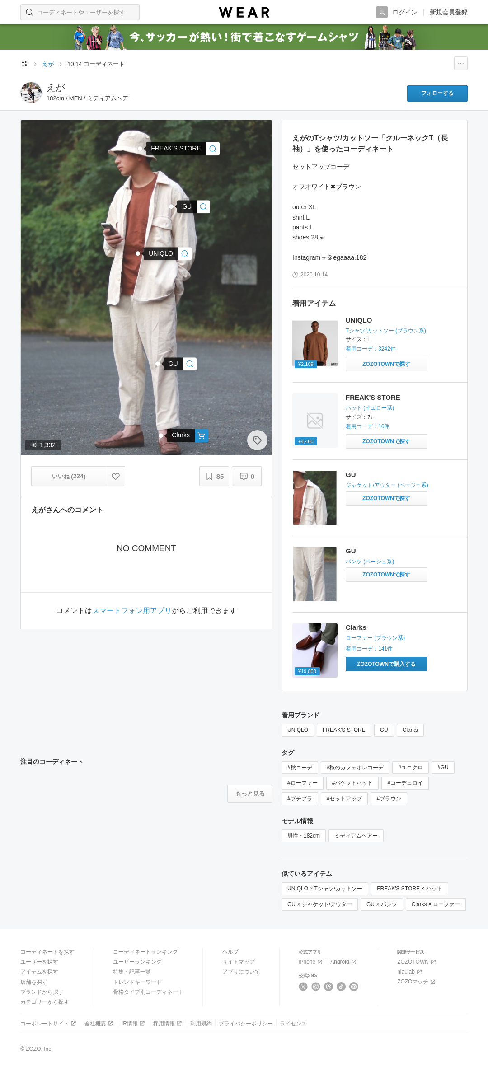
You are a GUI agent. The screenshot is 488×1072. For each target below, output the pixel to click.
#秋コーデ (299, 767)
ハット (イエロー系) (370, 408)
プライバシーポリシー (246, 1023)
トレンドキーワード (137, 982)
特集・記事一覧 (132, 972)
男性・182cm (303, 836)
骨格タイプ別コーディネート (148, 992)
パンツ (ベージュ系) (370, 561)
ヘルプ (230, 952)
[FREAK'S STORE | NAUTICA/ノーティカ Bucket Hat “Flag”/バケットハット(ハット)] (183, 148)
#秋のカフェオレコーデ (355, 767)
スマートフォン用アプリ (132, 610)
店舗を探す (33, 982)
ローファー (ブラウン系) (375, 638)
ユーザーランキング (137, 962)
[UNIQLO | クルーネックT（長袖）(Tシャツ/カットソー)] (168, 253)
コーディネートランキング (145, 952)
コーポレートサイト (49, 1023)
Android (343, 962)
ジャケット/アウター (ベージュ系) (387, 485)
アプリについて (241, 972)
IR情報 (134, 1023)
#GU (443, 767)
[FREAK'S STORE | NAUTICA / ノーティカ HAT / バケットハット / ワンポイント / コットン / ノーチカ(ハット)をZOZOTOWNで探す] (386, 441)
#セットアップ (344, 799)
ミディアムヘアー (356, 836)
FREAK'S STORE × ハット (409, 888)
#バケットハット (352, 783)
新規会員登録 (449, 12)
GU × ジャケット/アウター (319, 904)
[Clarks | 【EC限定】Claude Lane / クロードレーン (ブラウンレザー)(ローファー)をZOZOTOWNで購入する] (386, 664)
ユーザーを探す (39, 962)
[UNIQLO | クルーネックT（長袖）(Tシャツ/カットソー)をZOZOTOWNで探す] (386, 364)
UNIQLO (359, 320)
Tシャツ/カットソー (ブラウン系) (386, 331)
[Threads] (328, 986)
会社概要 (99, 1023)
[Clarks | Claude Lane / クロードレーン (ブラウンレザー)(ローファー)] (187, 435)
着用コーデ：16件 (367, 426)
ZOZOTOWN (417, 962)
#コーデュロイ (405, 783)
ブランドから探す (42, 992)
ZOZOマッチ (417, 982)
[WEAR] (244, 12)
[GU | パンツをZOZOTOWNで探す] (386, 574)
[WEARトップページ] (24, 64)
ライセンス (293, 1023)
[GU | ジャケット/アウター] (193, 206)
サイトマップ (238, 962)
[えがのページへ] (31, 92)
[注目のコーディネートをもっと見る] (249, 794)
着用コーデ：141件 (369, 649)
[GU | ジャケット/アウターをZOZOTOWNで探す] (386, 498)
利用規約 (201, 1023)
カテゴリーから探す (44, 1002)
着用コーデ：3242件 (371, 349)
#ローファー (302, 783)
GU (351, 474)
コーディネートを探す (47, 952)
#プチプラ (299, 799)
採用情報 (168, 1023)
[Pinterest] (354, 986)
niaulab (410, 972)
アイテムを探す (39, 972)
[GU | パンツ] (180, 363)
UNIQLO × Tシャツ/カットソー (324, 888)
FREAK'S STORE (373, 397)
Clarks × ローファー (436, 904)
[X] (303, 986)
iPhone (311, 962)
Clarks (356, 627)
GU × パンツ (381, 904)
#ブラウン (388, 799)
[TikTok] (341, 986)
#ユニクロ (410, 767)
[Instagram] (316, 986)
